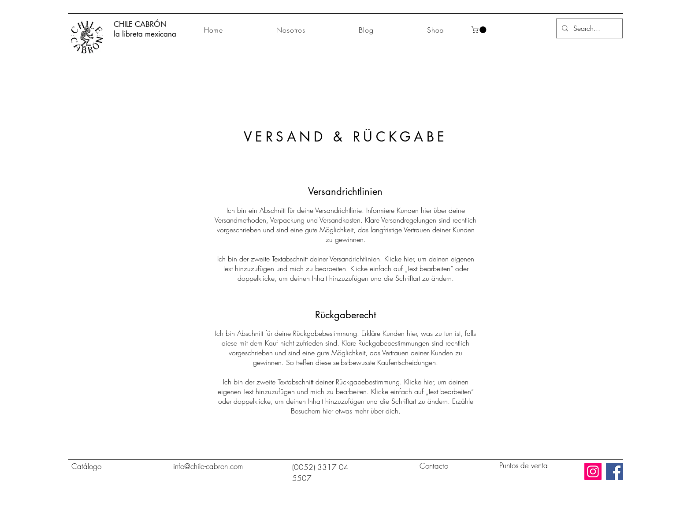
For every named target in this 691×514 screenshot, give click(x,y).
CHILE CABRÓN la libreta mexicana (145, 29)
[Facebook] (614, 471)
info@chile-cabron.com (208, 466)
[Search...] (588, 28)
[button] (480, 29)
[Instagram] (593, 471)
